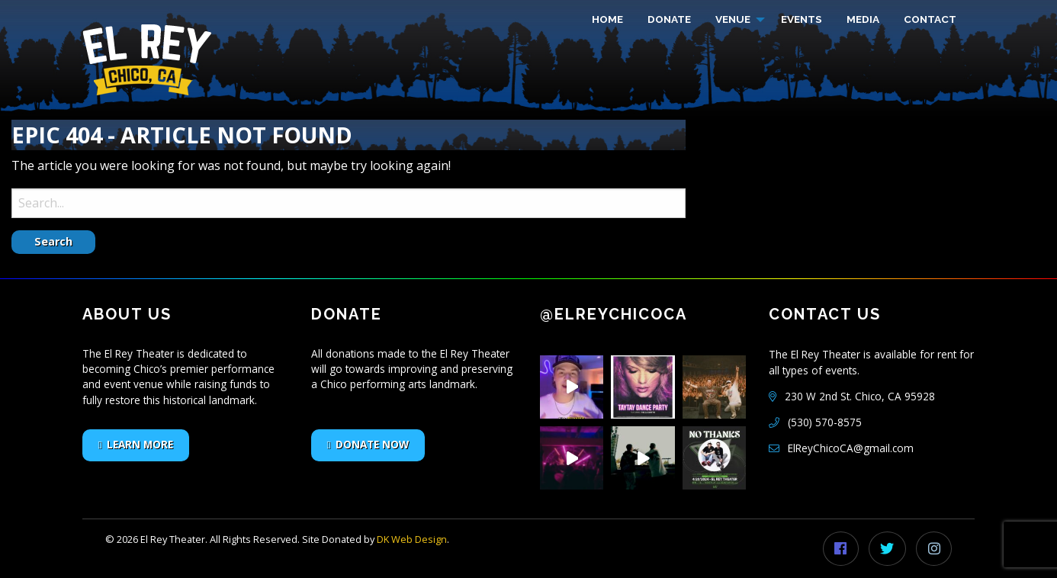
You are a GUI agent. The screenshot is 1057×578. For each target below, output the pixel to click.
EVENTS (801, 19)
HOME (607, 19)
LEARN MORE (140, 444)
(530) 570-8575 (825, 422)
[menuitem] (607, 20)
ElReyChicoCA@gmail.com (851, 448)
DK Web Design (412, 539)
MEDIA (863, 19)
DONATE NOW (372, 444)
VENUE (732, 19)
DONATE (669, 19)
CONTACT (930, 19)
